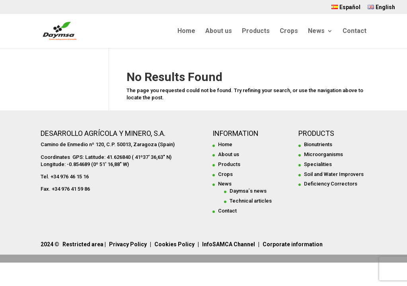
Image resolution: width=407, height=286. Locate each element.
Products (256, 31)
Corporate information (293, 244)
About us (218, 31)
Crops (289, 31)
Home (186, 31)
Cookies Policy (174, 244)
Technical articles (251, 201)
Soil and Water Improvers (334, 174)
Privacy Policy (128, 244)
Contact (354, 31)
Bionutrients (318, 144)
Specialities (318, 164)
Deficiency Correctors (330, 184)
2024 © (50, 244)
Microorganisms (323, 154)
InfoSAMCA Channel (228, 244)
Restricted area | (84, 244)
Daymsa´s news (248, 191)
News (316, 31)
